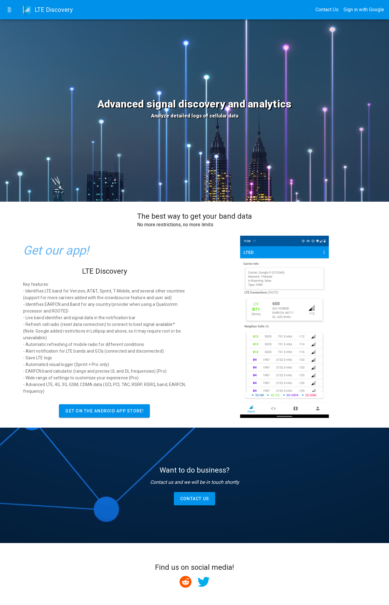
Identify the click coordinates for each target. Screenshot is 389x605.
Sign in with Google (363, 9)
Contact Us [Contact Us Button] (327, 9)
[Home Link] (46, 9)
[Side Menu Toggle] (10, 9)
